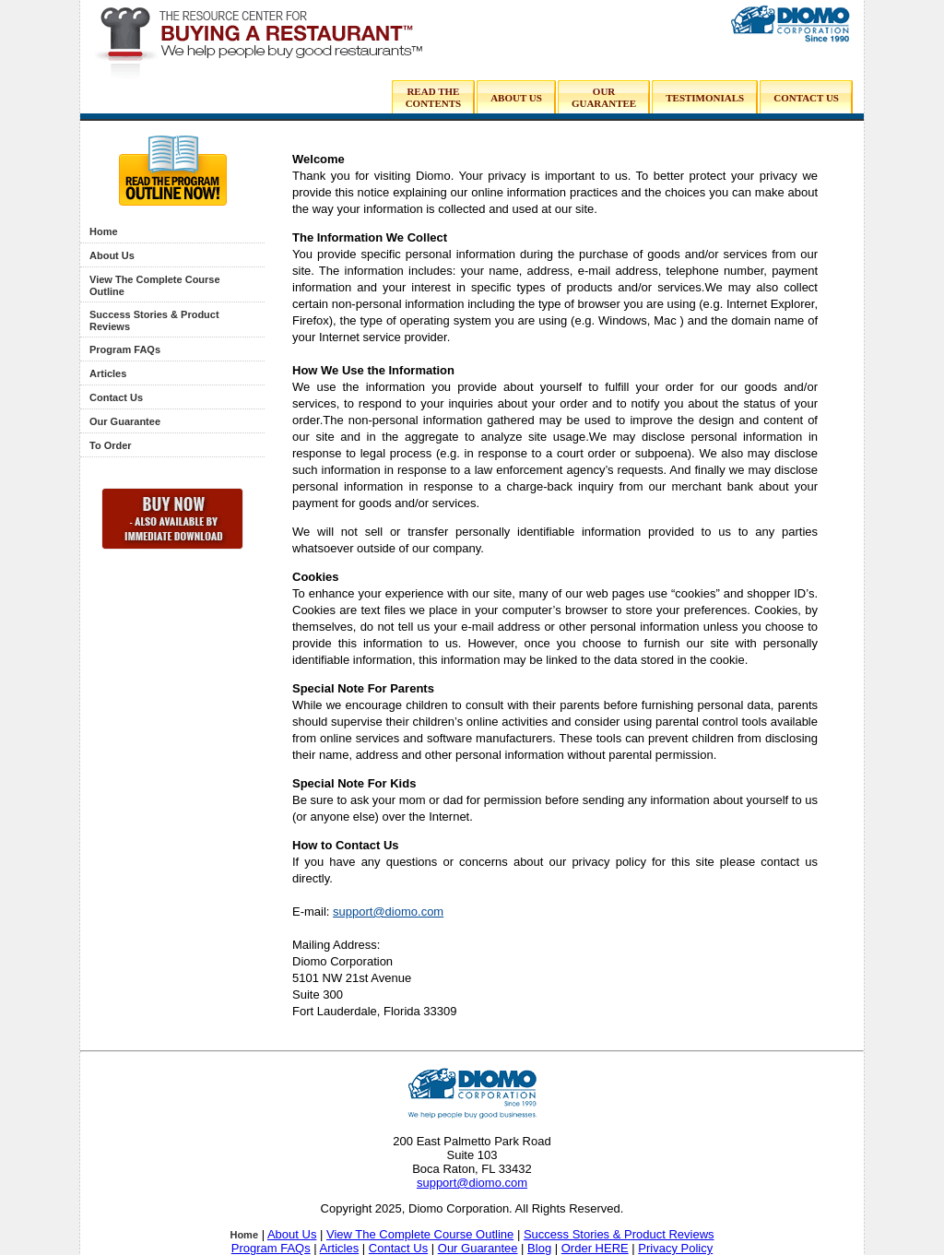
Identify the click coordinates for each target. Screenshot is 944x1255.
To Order (110, 445)
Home (103, 231)
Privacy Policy (675, 1248)
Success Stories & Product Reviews (619, 1234)
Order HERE (595, 1248)
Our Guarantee (124, 421)
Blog (539, 1248)
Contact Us (116, 397)
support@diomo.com (388, 911)
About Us (112, 255)
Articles (107, 373)
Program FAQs (124, 349)
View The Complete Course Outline (419, 1234)
